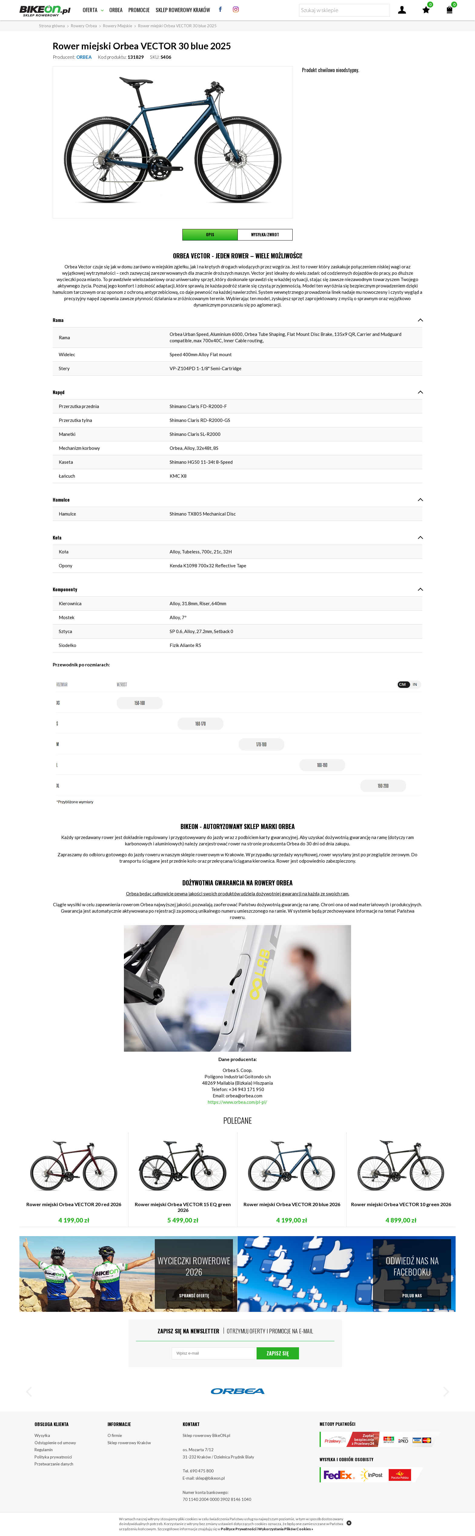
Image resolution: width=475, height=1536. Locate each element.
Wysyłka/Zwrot (265, 235)
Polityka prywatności (53, 1457)
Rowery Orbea (84, 25)
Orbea (115, 10)
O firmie (115, 1436)
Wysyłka (42, 1436)
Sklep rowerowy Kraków (183, 10)
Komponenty (65, 589)
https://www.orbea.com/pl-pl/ (237, 1102)
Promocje (139, 10)
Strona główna (52, 25)
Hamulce (61, 499)
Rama (58, 320)
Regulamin (44, 1450)
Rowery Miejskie (117, 25)
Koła (57, 537)
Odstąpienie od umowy (55, 1443)
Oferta (90, 10)
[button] (31, 1394)
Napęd (59, 392)
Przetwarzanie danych (54, 1464)
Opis (210, 235)
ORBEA (84, 57)
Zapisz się (278, 1354)
